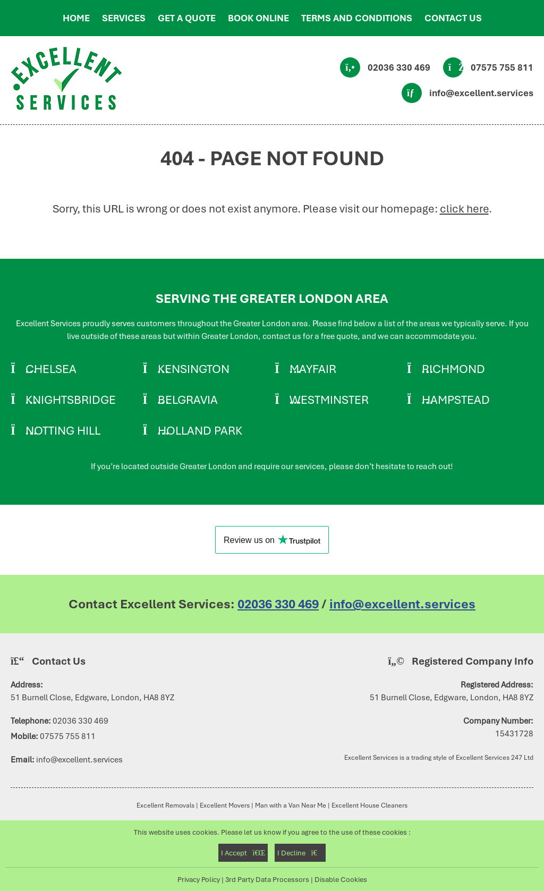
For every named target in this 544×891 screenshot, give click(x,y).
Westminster (329, 399)
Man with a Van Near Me (290, 805)
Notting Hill (63, 430)
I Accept (243, 853)
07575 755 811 (502, 67)
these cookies (384, 832)
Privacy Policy (198, 879)
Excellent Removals (165, 805)
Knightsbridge (71, 399)
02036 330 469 (399, 67)
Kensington (194, 368)
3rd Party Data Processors (267, 879)
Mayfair (313, 368)
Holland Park (200, 430)
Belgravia (188, 399)
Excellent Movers (225, 805)
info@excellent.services (481, 93)
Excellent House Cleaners (369, 805)
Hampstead (456, 399)
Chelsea (51, 368)
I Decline (299, 853)
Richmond (453, 368)
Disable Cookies (340, 879)
